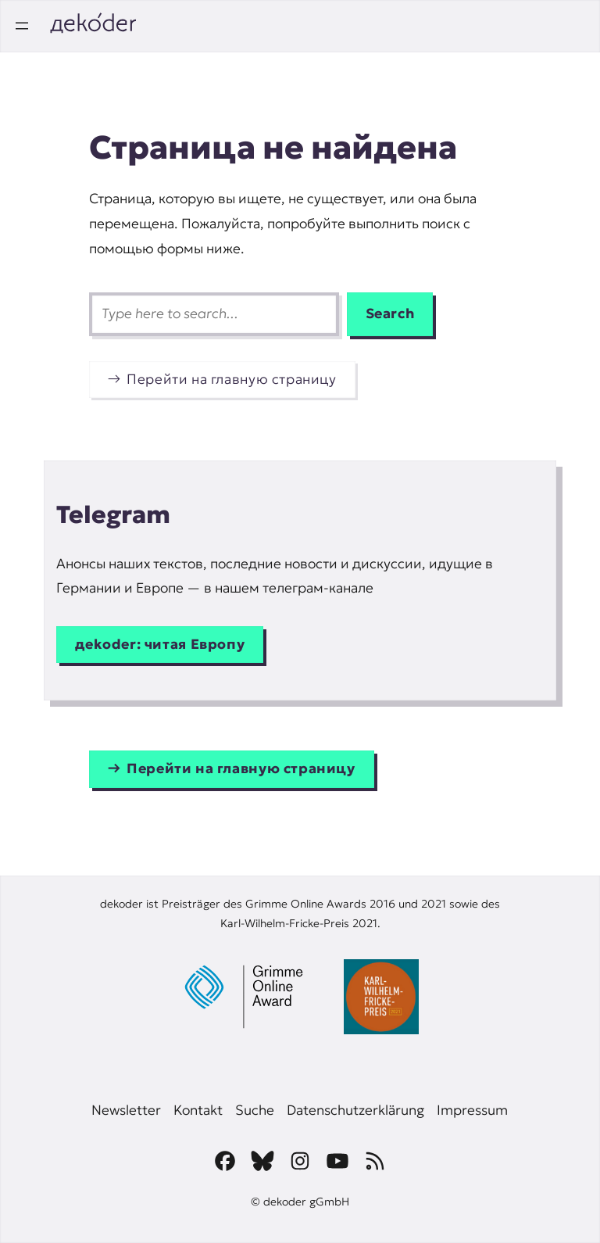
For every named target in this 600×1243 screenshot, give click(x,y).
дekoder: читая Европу (160, 644)
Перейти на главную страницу (232, 379)
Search (390, 313)
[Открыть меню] (21, 25)
